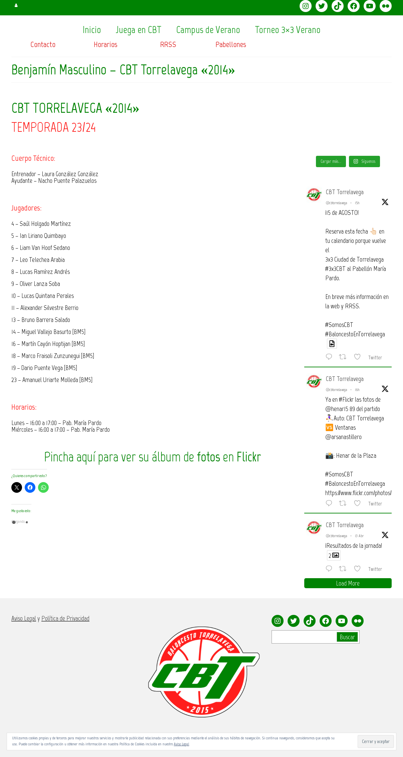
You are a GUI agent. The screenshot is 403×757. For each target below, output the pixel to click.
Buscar (347, 637)
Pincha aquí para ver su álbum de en (152, 457)
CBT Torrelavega (345, 192)
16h (357, 389)
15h (357, 203)
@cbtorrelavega (336, 203)
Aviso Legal (181, 744)
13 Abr (359, 535)
